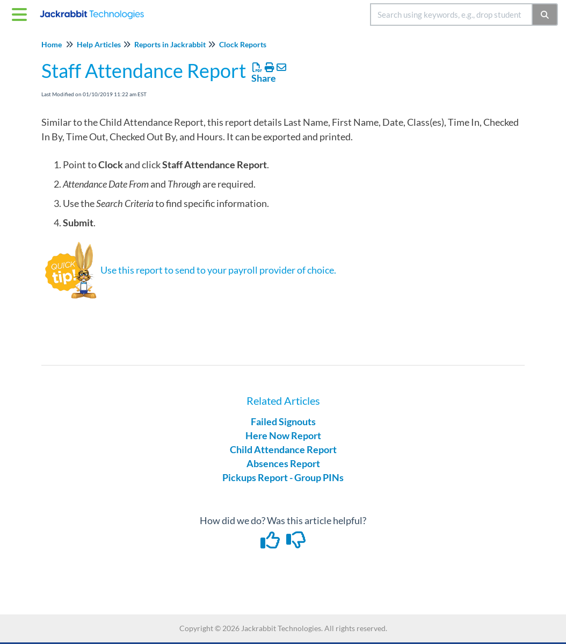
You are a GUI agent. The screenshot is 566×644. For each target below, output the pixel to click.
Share (263, 78)
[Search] (545, 14)
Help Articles (99, 44)
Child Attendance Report (283, 449)
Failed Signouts (283, 421)
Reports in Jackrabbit (170, 44)
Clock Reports (242, 44)
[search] (451, 14)
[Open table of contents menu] (21, 13)
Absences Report (283, 463)
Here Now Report (283, 435)
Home (51, 44)
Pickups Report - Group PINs (283, 477)
